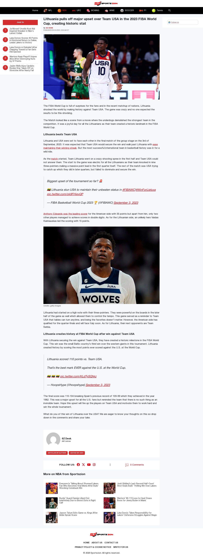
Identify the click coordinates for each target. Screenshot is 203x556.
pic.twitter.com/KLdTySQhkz (78, 376)
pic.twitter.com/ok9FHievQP (65, 194)
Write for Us (120, 547)
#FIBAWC (128, 190)
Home (35, 11)
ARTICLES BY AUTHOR (57, 453)
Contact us (111, 543)
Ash (76, 453)
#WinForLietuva (146, 190)
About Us (97, 543)
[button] (169, 10)
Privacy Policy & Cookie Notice (93, 547)
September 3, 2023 (126, 203)
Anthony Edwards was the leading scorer (65, 214)
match (55, 159)
